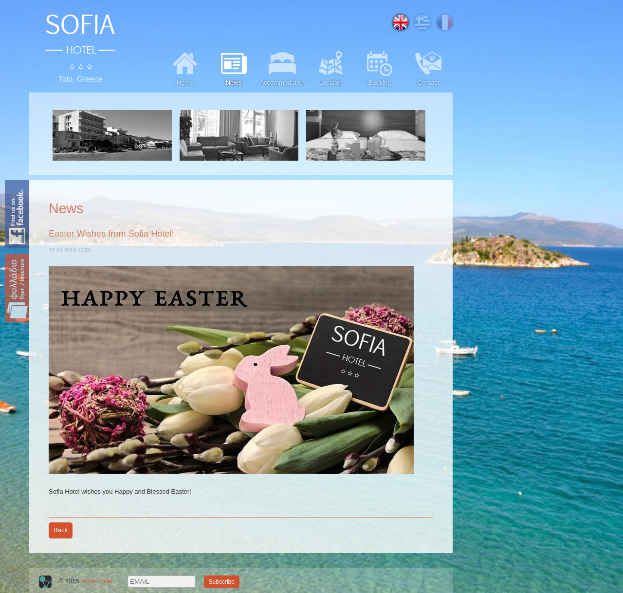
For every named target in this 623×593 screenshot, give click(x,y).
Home (185, 67)
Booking (379, 67)
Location (331, 67)
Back (61, 530)
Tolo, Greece (80, 79)
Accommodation (282, 67)
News (233, 67)
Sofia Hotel (96, 581)
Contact (428, 67)
